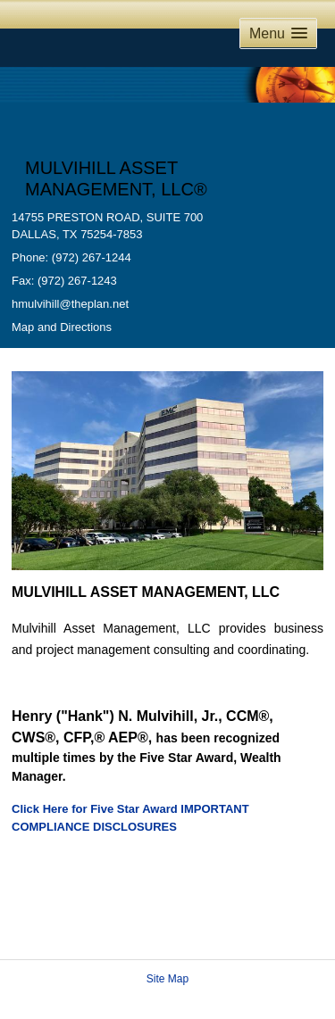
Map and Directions (62, 327)
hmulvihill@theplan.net (70, 304)
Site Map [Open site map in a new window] (167, 979)
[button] (278, 33)
